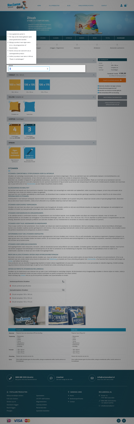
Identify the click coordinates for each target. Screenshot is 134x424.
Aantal (11, 65)
